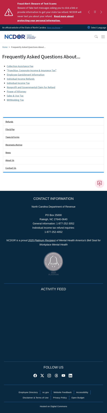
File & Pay (10, 129)
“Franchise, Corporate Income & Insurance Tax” (31, 70)
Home (5, 47)
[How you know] (54, 28)
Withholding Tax (15, 100)
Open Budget (77, 397)
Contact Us (10, 168)
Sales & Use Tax (15, 96)
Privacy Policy (60, 397)
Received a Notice (13, 144)
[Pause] (95, 12)
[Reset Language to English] (88, 28)
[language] (98, 28)
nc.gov (45, 392)
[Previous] (89, 12)
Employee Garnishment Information (25, 75)
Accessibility (82, 392)
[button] (94, 36)
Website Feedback (63, 392)
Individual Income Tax (18, 83)
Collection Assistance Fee (20, 66)
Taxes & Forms (12, 137)
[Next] (101, 12)
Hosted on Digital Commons (53, 406)
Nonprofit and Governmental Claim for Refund (31, 87)
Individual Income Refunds (21, 79)
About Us (9, 160)
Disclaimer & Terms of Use (36, 397)
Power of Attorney (16, 91)
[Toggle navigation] (103, 36)
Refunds (9, 121)
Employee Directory (28, 392)
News (8, 152)
